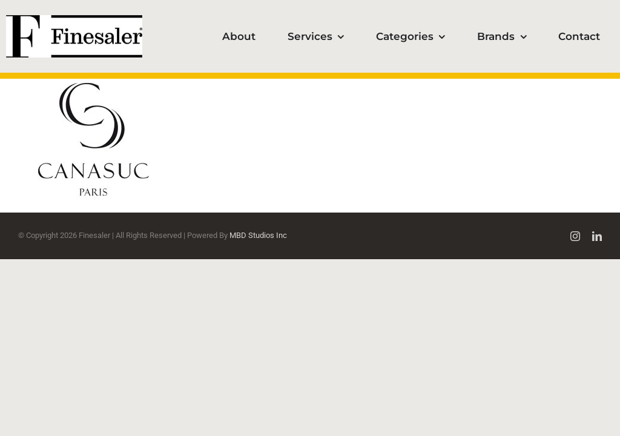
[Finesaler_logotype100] (74, 19)
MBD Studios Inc (258, 235)
